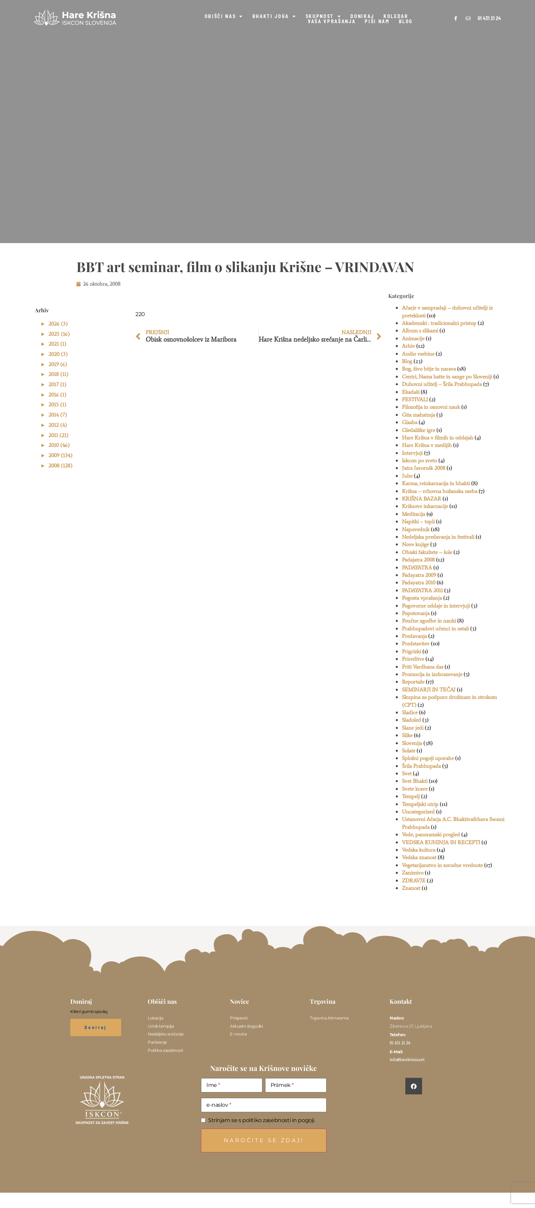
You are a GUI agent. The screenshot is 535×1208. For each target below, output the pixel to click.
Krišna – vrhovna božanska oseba (439, 491)
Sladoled (411, 720)
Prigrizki (411, 651)
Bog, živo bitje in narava (429, 369)
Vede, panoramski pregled (431, 834)
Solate (408, 750)
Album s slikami (420, 330)
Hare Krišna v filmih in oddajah (437, 437)
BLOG (406, 21)
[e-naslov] (264, 1105)
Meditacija (413, 514)
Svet (406, 773)
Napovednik (416, 529)
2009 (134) (60, 455)
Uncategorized (418, 811)
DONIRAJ (362, 16)
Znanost (411, 888)
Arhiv (408, 346)
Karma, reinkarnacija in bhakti (436, 483)
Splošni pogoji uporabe (428, 758)
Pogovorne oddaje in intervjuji (436, 605)
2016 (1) (57, 394)
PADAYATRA (417, 567)
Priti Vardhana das (422, 666)
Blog (407, 361)
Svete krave (415, 789)
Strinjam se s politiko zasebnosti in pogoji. (261, 1120)
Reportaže (413, 681)
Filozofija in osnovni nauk (431, 407)
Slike (407, 735)
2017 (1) (57, 384)
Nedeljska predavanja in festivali (438, 537)
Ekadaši (410, 392)
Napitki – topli (418, 521)
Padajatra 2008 (418, 559)
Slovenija (412, 743)
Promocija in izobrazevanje (432, 674)
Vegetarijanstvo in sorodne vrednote (442, 865)
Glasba (409, 422)
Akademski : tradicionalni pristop (439, 323)
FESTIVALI (415, 399)
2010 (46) (59, 445)
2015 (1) (57, 404)
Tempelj (411, 796)
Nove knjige (415, 544)
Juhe (407, 476)
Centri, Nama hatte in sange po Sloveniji (447, 376)
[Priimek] (296, 1085)
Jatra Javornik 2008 (423, 468)
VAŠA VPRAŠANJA (332, 21)
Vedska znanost (419, 857)
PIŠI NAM (377, 21)
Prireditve (413, 659)
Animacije (413, 338)
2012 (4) (57, 425)
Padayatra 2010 (418, 582)
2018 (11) (58, 374)
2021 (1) (57, 344)
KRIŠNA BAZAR (421, 498)
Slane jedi (412, 728)
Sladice (410, 712)
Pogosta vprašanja (422, 598)
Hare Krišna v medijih (427, 445)
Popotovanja (416, 613)
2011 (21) (58, 435)
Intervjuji (412, 453)
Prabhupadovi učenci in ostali (435, 628)
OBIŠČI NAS (224, 16)
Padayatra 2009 (419, 575)
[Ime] (231, 1085)
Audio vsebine (418, 354)
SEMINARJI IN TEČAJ (429, 689)
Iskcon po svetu (419, 460)
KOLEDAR (396, 16)
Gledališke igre (418, 430)
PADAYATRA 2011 (422, 590)
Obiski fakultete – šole (427, 552)
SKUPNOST (324, 16)
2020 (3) (58, 354)
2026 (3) (58, 323)
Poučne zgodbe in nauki (429, 620)
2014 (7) (57, 415)
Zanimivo (412, 872)
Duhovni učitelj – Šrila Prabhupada (442, 384)
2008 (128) (60, 465)
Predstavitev (416, 643)
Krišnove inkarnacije (425, 506)
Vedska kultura (418, 850)
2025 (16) (59, 334)
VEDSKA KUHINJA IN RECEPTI (441, 842)
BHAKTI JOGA (274, 16)
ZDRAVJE (413, 880)
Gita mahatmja (418, 415)
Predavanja (414, 636)
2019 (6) (57, 364)
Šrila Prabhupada (421, 766)
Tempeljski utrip (420, 804)
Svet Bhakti (415, 781)
